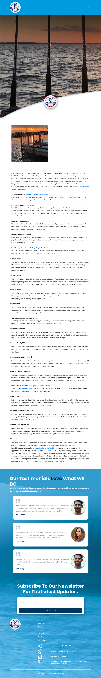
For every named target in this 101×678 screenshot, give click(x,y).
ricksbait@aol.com (52, 657)
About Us (41, 624)
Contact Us (42, 640)
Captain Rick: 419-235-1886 (54, 646)
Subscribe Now (50, 610)
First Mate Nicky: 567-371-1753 (55, 651)
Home (40, 620)
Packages (41, 627)
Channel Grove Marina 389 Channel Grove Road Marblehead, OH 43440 (62, 662)
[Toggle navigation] (88, 7)
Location (41, 634)
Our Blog (41, 637)
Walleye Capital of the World (46, 253)
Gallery (40, 630)
